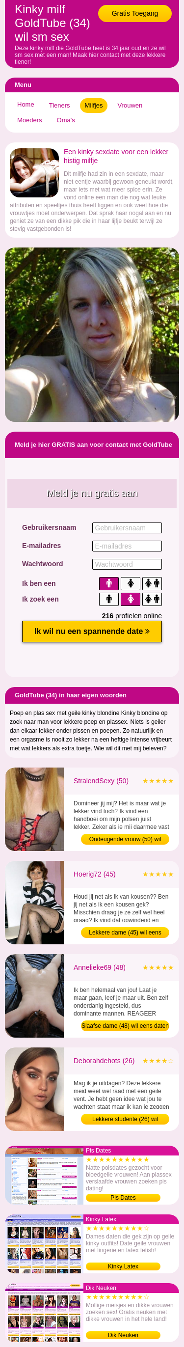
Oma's (66, 120)
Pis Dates (122, 1197)
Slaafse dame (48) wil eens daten (125, 1025)
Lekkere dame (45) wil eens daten (125, 933)
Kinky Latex (123, 1266)
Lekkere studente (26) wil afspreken (125, 1120)
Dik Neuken (123, 1335)
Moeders (29, 120)
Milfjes (94, 105)
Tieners (59, 105)
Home (25, 104)
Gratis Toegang (135, 13)
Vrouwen (129, 105)
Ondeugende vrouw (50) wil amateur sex (125, 840)
